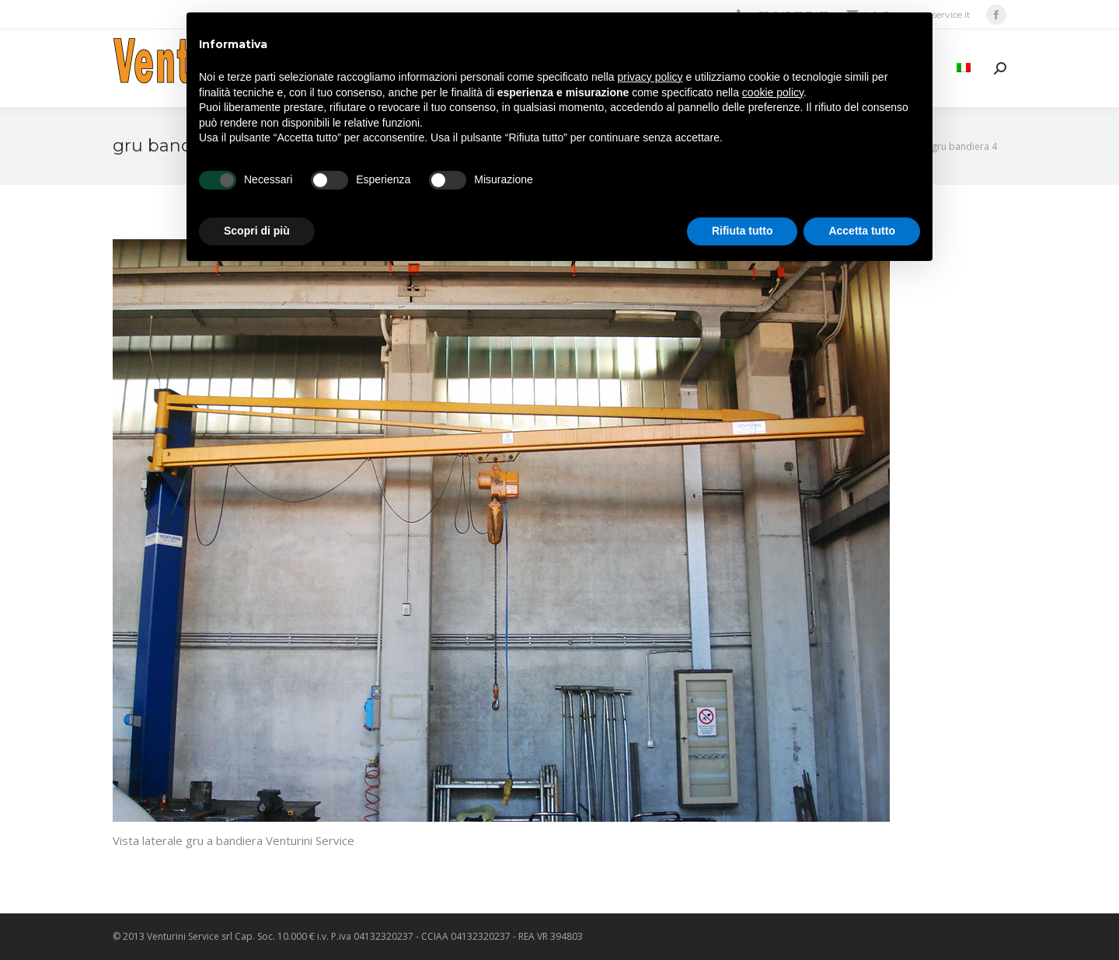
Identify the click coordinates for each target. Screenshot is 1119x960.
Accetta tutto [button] (861, 230)
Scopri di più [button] (257, 230)
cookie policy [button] (773, 92)
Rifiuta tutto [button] (742, 230)
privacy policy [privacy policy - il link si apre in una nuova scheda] (650, 77)
